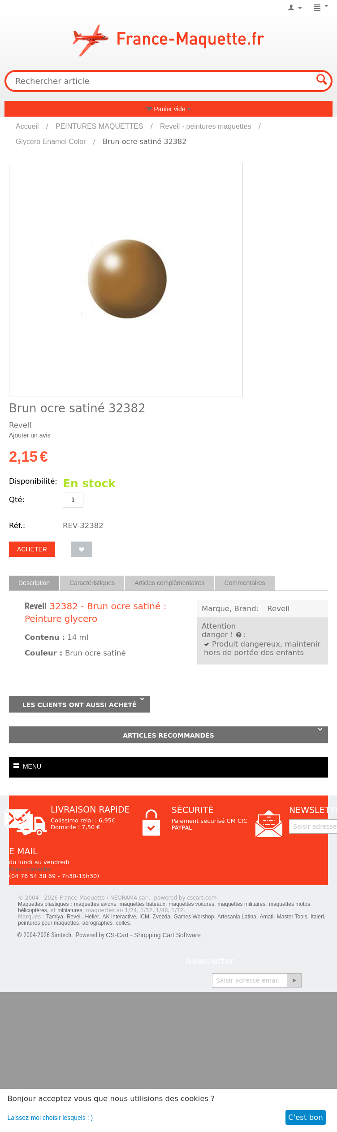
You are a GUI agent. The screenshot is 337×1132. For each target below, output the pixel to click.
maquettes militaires (242, 904)
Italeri (317, 916)
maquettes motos (289, 904)
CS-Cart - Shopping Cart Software (153, 935)
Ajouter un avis (30, 435)
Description (34, 582)
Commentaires (245, 582)
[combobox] (168, 81)
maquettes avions (95, 904)
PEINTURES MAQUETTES (99, 126)
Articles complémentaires (169, 582)
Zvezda (161, 916)
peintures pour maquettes (48, 923)
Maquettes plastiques (43, 904)
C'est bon (305, 1117)
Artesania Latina (236, 916)
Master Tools (292, 916)
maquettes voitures (191, 904)
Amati (266, 916)
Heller (92, 916)
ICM (144, 916)
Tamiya (54, 916)
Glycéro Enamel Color (51, 141)
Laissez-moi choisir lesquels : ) (50, 1117)
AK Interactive (119, 916)
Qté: (17, 499)
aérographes (97, 923)
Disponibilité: (33, 481)
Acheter (32, 549)
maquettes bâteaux (142, 904)
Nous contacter (30, 869)
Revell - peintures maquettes (205, 126)
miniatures (69, 910)
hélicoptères (32, 910)
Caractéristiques (92, 582)
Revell (36, 606)
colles (123, 923)
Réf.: (17, 525)
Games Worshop (194, 916)
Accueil (27, 126)
